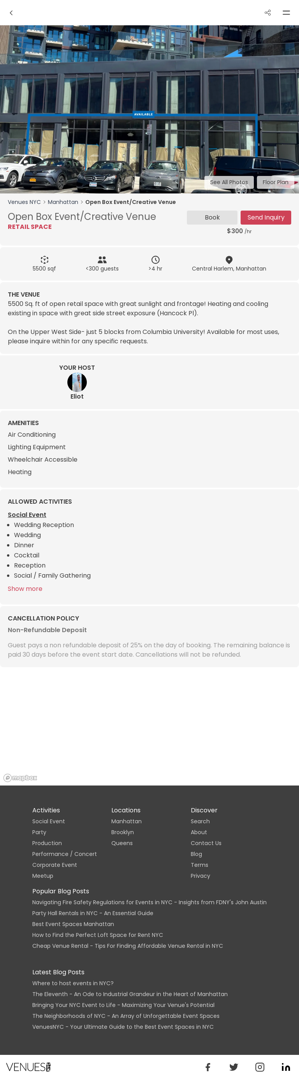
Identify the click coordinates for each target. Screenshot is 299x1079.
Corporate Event (54, 865)
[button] (207, 1067)
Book (212, 217)
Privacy (200, 876)
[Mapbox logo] (20, 777)
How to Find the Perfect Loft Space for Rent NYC (97, 935)
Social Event (48, 821)
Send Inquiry (266, 217)
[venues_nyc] (260, 1067)
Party (39, 832)
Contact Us (206, 843)
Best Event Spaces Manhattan (73, 924)
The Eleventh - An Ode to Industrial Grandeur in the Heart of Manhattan (130, 994)
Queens (122, 843)
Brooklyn (122, 832)
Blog (196, 854)
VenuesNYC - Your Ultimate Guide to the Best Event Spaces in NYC (123, 1027)
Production (47, 843)
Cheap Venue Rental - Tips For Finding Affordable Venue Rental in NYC (127, 946)
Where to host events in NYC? (73, 983)
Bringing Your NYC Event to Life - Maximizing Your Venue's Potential (123, 1005)
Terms (199, 865)
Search (200, 821)
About (199, 832)
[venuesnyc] (233, 1067)
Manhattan (63, 202)
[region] (149, 727)
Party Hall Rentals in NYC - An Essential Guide (92, 913)
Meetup (42, 876)
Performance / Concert (64, 854)
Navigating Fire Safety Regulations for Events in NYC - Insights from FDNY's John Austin (149, 902)
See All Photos (229, 182)
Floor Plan (275, 182)
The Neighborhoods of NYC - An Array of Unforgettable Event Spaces (126, 1016)
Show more (25, 588)
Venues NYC (24, 202)
